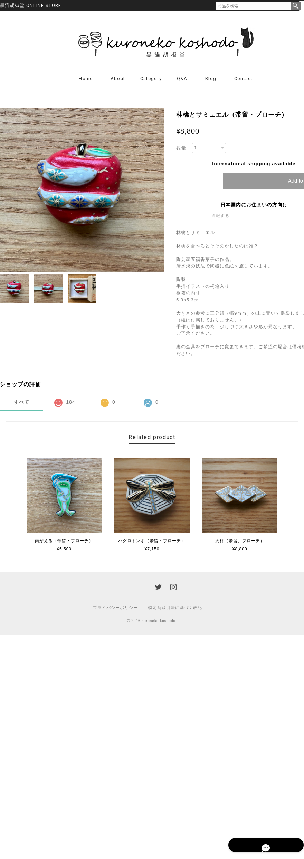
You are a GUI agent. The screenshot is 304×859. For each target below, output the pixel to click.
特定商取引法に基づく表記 (175, 609)
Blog (210, 80)
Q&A (182, 80)
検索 (296, 6)
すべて (21, 404)
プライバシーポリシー (115, 609)
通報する (220, 217)
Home (86, 80)
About (118, 80)
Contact (243, 80)
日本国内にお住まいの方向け (254, 206)
